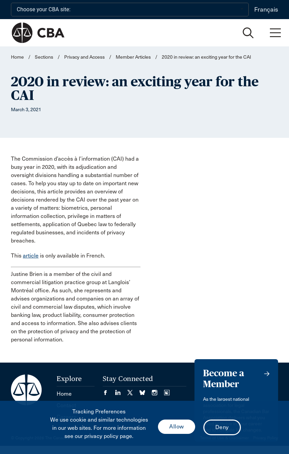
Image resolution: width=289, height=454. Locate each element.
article (31, 255)
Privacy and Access (84, 57)
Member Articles (133, 57)
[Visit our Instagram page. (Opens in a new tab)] (158, 390)
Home (17, 57)
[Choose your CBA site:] (130, 9)
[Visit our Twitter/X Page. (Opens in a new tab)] (133, 390)
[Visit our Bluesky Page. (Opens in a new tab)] (146, 390)
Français (266, 9)
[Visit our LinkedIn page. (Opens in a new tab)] (121, 390)
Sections (44, 57)
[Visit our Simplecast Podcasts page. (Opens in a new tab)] (167, 390)
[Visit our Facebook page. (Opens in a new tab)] (109, 390)
